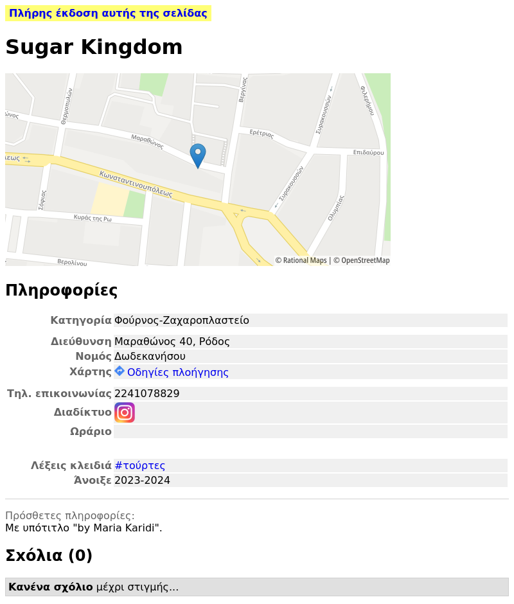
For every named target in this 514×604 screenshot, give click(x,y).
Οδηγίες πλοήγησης (171, 372)
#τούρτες (140, 465)
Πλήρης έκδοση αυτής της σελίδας (108, 13)
